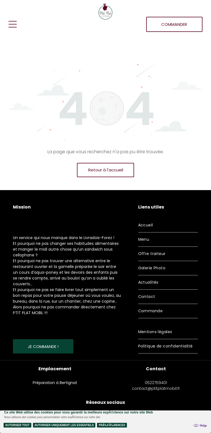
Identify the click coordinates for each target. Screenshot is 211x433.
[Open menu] (13, 24)
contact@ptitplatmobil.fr (156, 388)
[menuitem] (168, 225)
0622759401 (156, 382)
